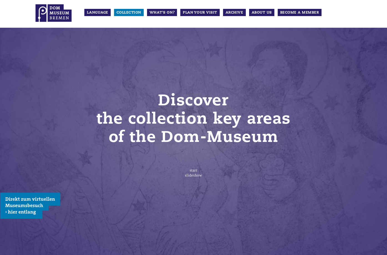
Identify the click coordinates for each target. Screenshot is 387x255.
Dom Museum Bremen (54, 13)
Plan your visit (200, 12)
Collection (129, 12)
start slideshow (193, 172)
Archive (234, 12)
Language (97, 12)
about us (262, 12)
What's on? (162, 12)
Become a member (299, 12)
